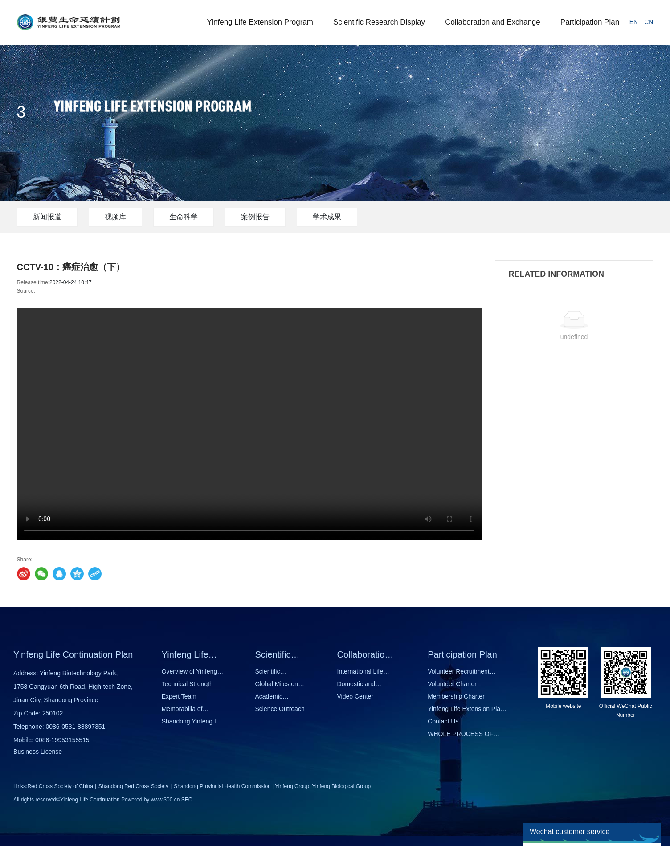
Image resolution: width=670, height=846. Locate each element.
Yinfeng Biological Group (341, 786)
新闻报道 (47, 217)
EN (633, 21)
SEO (186, 800)
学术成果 (327, 217)
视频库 (115, 217)
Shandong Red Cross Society (133, 786)
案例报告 (255, 217)
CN (648, 21)
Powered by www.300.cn (150, 800)
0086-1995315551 (60, 740)
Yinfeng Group (292, 786)
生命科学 (183, 217)
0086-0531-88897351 (75, 726)
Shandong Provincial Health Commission (222, 786)
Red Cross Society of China (60, 786)
